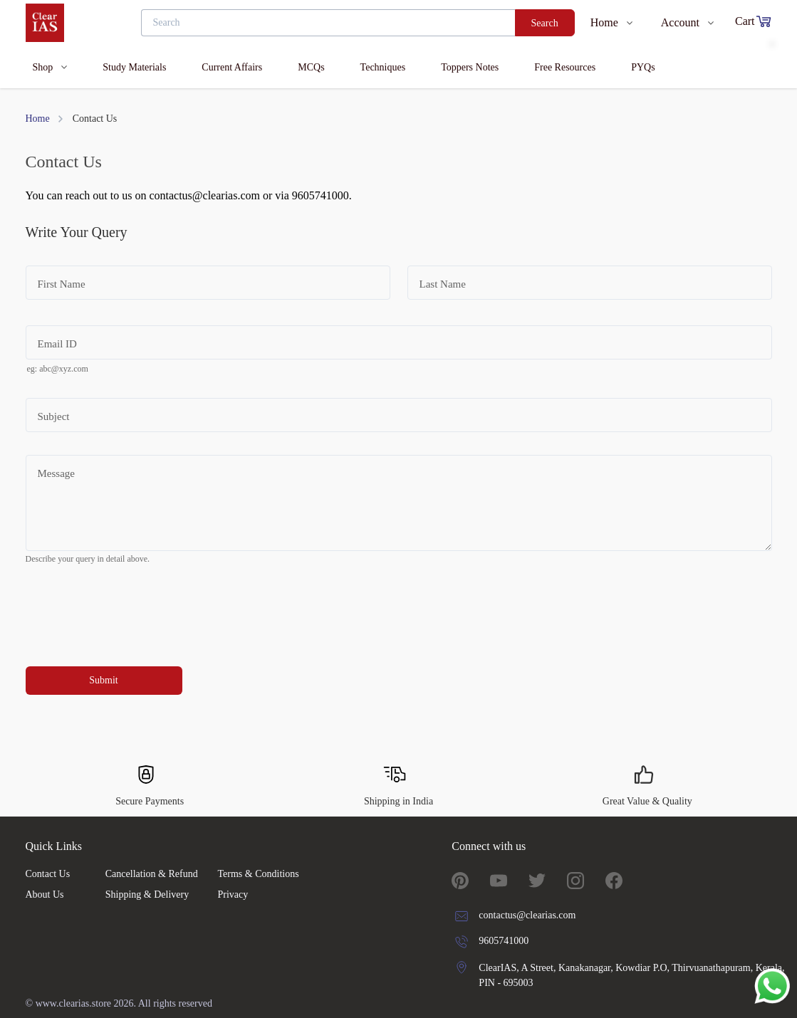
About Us (45, 894)
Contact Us (48, 874)
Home (38, 118)
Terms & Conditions (257, 874)
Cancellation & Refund (151, 874)
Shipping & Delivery (147, 894)
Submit (103, 680)
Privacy (232, 894)
